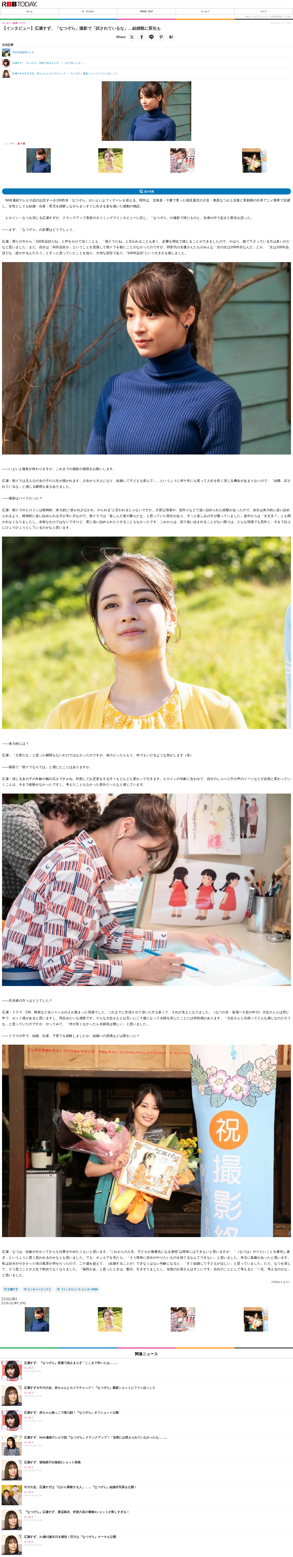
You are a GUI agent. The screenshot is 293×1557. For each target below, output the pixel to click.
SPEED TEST (146, 11)
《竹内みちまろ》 (280, 1282)
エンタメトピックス (39, 1289)
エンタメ (205, 11)
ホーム (29, 11)
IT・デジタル (88, 11)
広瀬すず (12, 1289)
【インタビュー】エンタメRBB (79, 1289)
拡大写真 (149, 191)
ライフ (263, 11)
